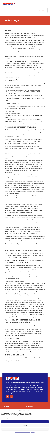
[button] (48, 410)
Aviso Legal (33, 432)
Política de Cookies (18, 432)
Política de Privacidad (26, 432)
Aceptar (25, 421)
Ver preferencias (25, 429)
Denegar (25, 425)
